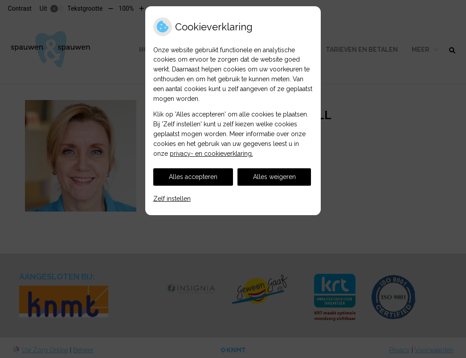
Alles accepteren (193, 176)
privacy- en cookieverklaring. (211, 153)
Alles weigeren (274, 176)
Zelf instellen (172, 198)
